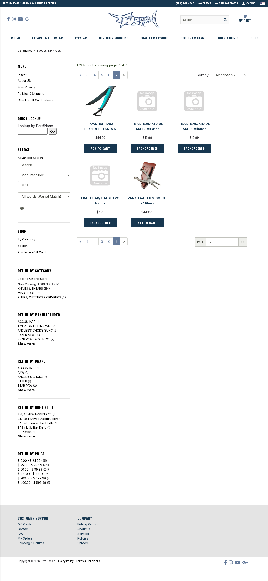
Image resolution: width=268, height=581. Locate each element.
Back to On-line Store (33, 278)
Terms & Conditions (88, 561)
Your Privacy (26, 87)
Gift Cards (24, 524)
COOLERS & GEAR (192, 38)
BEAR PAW (25, 385)
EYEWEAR (81, 38)
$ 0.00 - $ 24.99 (29, 460)
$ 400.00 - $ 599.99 (32, 482)
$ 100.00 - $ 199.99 (31, 474)
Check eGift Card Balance (36, 100)
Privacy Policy (65, 561)
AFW (21, 372)
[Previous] (80, 75)
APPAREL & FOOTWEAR (47, 38)
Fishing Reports (226, 3)
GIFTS (255, 38)
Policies (82, 538)
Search (23, 246)
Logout (22, 74)
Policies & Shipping (31, 93)
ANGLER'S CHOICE (31, 377)
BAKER (22, 381)
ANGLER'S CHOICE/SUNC (35, 330)
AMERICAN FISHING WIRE (35, 326)
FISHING (14, 38)
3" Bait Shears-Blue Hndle (36, 423)
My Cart (245, 19)
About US (24, 80)
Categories (25, 50)
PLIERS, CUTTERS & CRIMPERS (39, 297)
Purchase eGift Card (32, 252)
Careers (83, 543)
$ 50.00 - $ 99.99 (30, 469)
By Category (26, 239)
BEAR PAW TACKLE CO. (34, 339)
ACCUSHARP (27, 321)
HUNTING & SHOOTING (113, 38)
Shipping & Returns (31, 543)
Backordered (141, 148)
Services (83, 534)
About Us (83, 529)
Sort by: (203, 75)
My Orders (25, 538)
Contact (204, 3)
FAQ (20, 534)
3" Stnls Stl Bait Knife (32, 427)
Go (22, 208)
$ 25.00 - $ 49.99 (30, 465)
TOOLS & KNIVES (227, 38)
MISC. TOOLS (27, 293)
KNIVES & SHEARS (30, 288)
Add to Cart (98, 148)
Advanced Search (30, 158)
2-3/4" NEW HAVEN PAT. (35, 414)
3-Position (25, 432)
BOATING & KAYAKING (154, 38)
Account (248, 3)
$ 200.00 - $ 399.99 (32, 478)
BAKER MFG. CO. (29, 335)
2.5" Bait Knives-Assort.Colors (38, 418)
